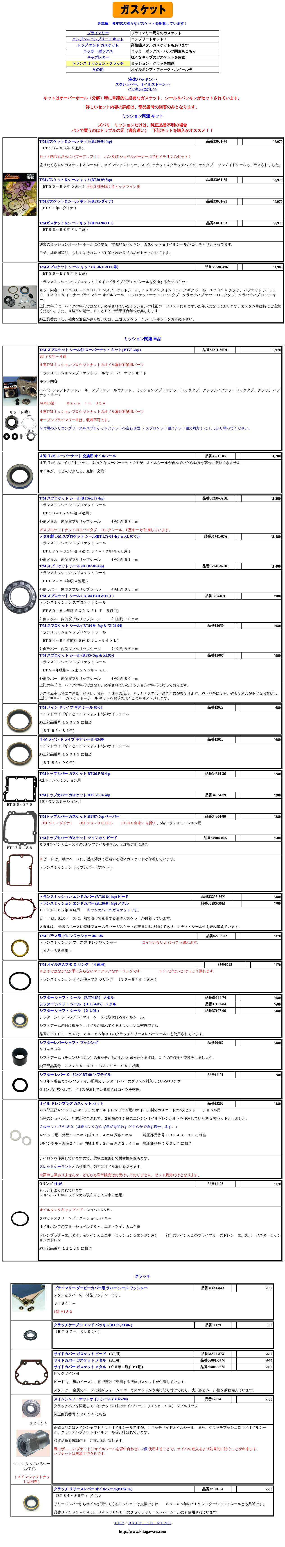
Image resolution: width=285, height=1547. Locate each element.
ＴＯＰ (119, 1523)
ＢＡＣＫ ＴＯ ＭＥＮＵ (149, 1523)
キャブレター (98, 57)
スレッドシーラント (55, 1166)
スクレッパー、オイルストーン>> (142, 84)
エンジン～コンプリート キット (98, 39)
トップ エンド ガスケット (98, 45)
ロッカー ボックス (98, 51)
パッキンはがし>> (142, 89)
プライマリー (98, 33)
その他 (98, 69)
